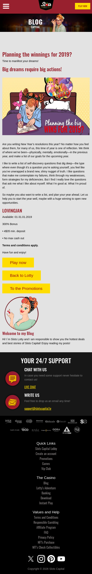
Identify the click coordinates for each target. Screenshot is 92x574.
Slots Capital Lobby (46, 448)
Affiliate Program (46, 527)
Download (46, 498)
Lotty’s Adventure (46, 488)
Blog (46, 483)
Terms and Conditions (46, 517)
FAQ (46, 532)
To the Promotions (26, 288)
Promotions (46, 458)
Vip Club (46, 468)
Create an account (46, 453)
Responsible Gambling (46, 522)
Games (46, 463)
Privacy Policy (46, 537)
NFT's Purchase (46, 542)
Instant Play (46, 503)
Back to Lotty (21, 275)
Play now (18, 262)
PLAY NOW (82, 6)
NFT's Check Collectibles (46, 547)
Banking (46, 493)
